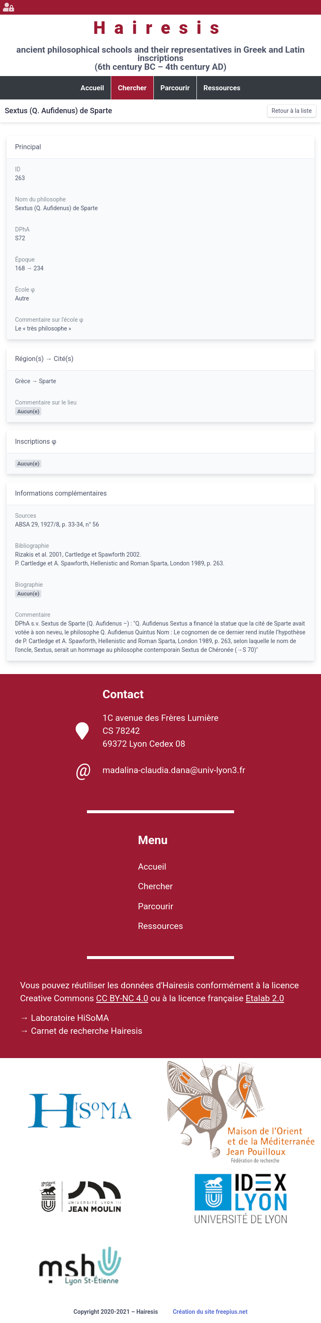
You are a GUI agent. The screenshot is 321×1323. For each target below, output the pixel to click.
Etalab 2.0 (265, 998)
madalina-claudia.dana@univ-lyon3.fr (160, 770)
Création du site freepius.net (210, 1311)
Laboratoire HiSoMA (70, 1018)
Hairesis (160, 28)
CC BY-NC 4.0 (122, 998)
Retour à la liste (292, 110)
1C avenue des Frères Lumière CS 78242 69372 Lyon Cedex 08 (147, 731)
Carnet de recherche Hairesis (87, 1031)
